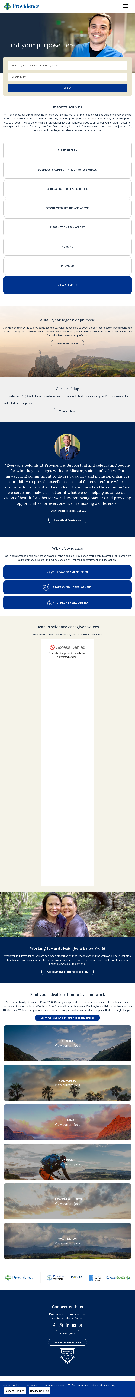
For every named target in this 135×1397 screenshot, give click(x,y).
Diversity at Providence (67, 519)
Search (67, 87)
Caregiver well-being (67, 602)
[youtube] (75, 1325)
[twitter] (82, 1325)
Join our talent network (67, 1342)
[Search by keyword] (67, 65)
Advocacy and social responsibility (67, 971)
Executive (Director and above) (67, 208)
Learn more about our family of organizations (67, 1017)
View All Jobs (67, 285)
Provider (67, 265)
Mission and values (67, 343)
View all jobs (67, 1333)
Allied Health (67, 150)
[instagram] (62, 1325)
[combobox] (67, 65)
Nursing (67, 246)
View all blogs (67, 410)
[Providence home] (21, 6)
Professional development (67, 587)
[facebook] (55, 1325)
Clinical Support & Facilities (67, 188)
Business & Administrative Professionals (67, 169)
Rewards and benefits (67, 572)
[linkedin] (69, 1325)
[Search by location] (67, 77)
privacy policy (107, 1385)
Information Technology (67, 227)
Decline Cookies (39, 1390)
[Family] (67, 1282)
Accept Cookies (15, 1390)
